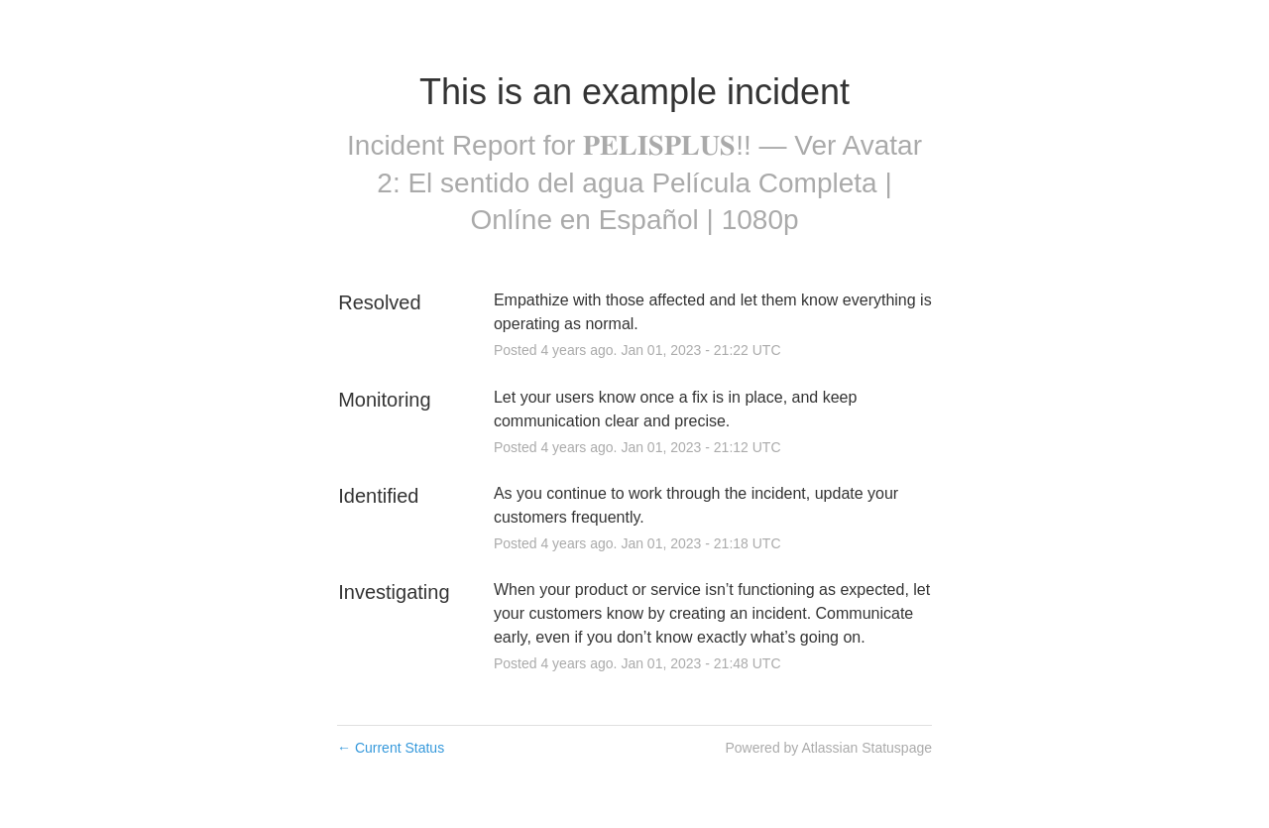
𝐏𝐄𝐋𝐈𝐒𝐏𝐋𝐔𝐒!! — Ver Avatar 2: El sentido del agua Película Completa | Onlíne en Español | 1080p (649, 183)
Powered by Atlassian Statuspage (828, 748)
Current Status (390, 748)
